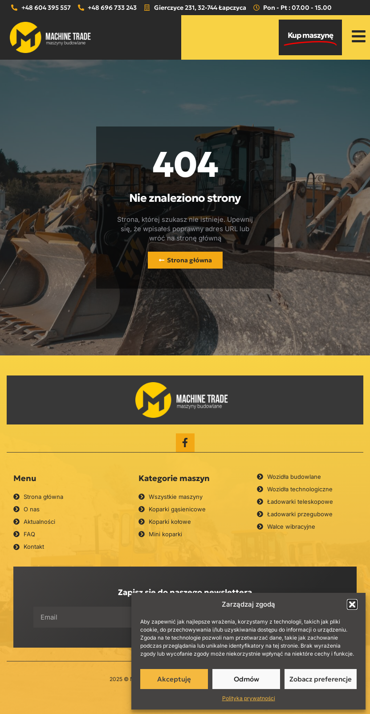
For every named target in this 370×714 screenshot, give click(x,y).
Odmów (246, 679)
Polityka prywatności (248, 698)
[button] (352, 604)
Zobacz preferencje (320, 679)
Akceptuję (174, 679)
